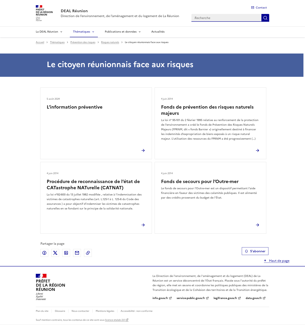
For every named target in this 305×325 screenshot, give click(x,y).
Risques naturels (110, 42)
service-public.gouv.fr (191, 298)
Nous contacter (80, 311)
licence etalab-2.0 (115, 320)
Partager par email (77, 253)
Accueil (40, 42)
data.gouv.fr (254, 298)
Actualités (158, 32)
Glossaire (60, 311)
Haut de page (278, 260)
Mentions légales (105, 311)
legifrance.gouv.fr (225, 298)
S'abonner (255, 251)
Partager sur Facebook (44, 253)
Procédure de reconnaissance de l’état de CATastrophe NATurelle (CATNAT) (93, 184)
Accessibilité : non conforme (136, 311)
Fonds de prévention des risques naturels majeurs (207, 110)
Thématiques (81, 32)
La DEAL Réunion (47, 32)
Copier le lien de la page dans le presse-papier (88, 253)
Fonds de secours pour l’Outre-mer (200, 181)
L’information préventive (75, 107)
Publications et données (121, 32)
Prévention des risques (82, 42)
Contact (261, 8)
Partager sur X (55, 253)
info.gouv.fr (160, 298)
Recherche (265, 18)
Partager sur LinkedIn (66, 253)
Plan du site (42, 311)
